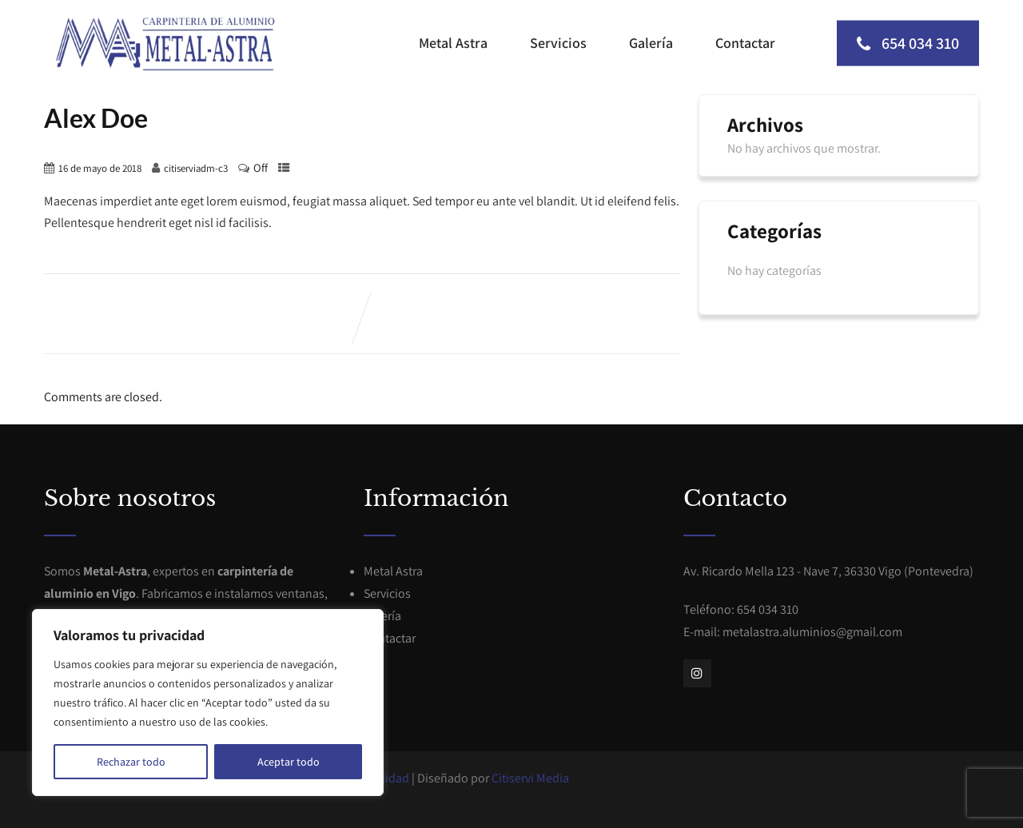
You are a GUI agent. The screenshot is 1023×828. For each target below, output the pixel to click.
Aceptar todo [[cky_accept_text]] (288, 761)
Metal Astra (453, 43)
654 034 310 (908, 43)
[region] (208, 702)
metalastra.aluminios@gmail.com (812, 631)
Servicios (558, 43)
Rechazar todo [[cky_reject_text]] (131, 761)
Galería (651, 43)
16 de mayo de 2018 (99, 168)
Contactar (745, 43)
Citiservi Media (530, 778)
